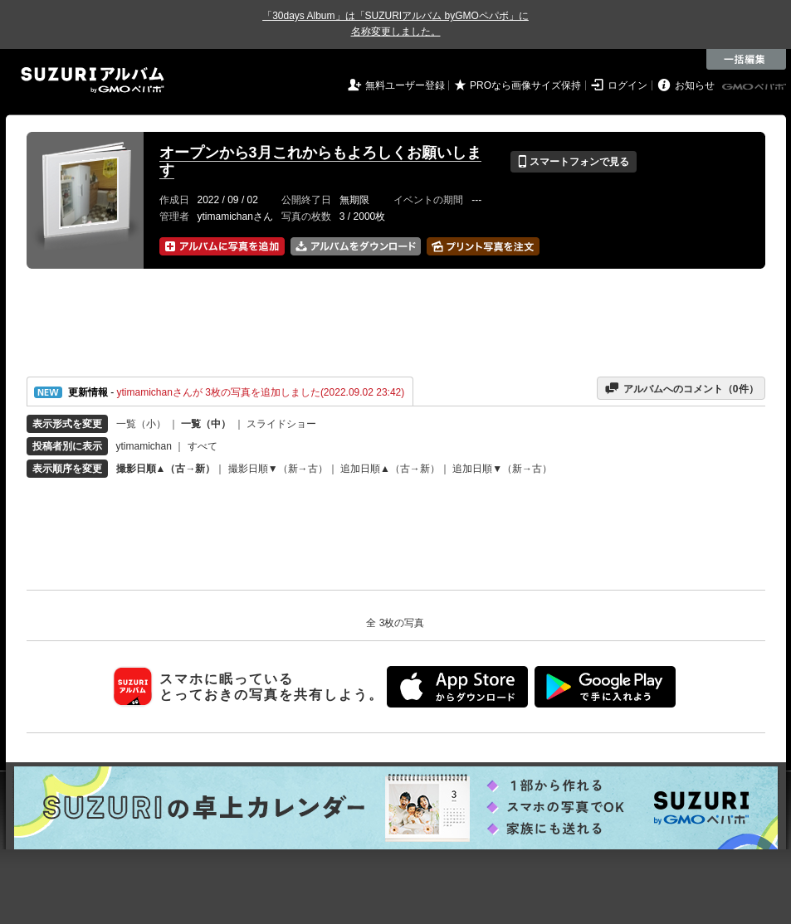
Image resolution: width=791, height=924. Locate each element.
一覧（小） (141, 424)
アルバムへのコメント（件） (681, 388)
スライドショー (281, 424)
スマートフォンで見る (573, 162)
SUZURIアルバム (92, 80)
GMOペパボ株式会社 (755, 87)
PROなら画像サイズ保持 (525, 85)
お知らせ (695, 85)
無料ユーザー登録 (405, 85)
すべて (202, 446)
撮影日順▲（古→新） (166, 468)
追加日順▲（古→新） (390, 468)
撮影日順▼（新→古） (278, 468)
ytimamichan (144, 446)
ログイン (627, 85)
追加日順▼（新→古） (502, 468)
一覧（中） (206, 424)
